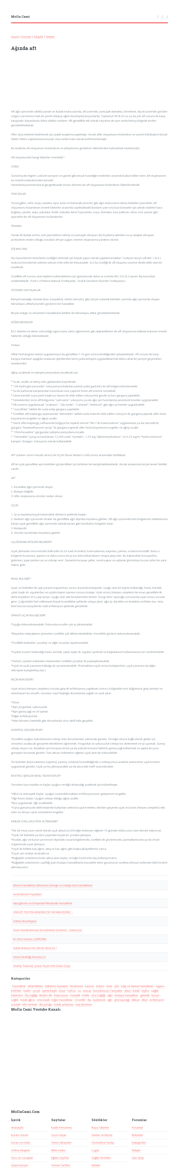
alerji (127, 990)
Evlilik (85, 995)
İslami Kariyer (19, 1165)
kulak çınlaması (64, 1004)
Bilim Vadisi (58, 1150)
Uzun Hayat (58, 1135)
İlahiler (96, 1165)
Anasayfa (17, 1127)
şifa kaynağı (122, 1000)
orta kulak (43, 1000)
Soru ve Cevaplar (22, 1158)
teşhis (145, 990)
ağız (110, 995)
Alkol (144, 1000)
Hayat (15, 37)
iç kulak (15, 1004)
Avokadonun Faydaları (27, 894)
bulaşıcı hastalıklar (126, 995)
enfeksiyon (157, 1000)
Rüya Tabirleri (100, 1127)
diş (89, 1000)
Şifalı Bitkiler (35, 986)
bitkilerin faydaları (56, 986)
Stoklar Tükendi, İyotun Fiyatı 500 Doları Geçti (41, 966)
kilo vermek (30, 1004)
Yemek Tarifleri (60, 1165)
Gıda (109, 986)
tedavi (100, 986)
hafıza (72, 990)
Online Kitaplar (20, 1150)
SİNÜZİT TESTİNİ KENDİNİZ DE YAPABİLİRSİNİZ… (43, 912)
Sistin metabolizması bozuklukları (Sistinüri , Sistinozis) (47, 930)
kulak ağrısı (27, 1000)
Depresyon (61, 995)
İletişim (50, 37)
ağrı (109, 1000)
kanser (89, 986)
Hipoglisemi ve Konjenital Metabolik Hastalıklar (42, 903)
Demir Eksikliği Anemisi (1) (29, 957)
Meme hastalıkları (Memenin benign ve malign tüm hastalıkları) (52, 885)
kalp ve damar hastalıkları (137, 986)
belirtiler (16, 990)
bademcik (99, 1000)
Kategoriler (139, 1142)
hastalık (75, 995)
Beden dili (45, 995)
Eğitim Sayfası (60, 1158)
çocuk (36, 990)
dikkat (135, 1000)
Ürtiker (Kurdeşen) (24, 921)
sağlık (14, 1000)
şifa (116, 986)
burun (155, 995)
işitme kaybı (49, 990)
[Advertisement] (65, 83)
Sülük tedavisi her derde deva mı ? (35, 948)
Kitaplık (38, 37)
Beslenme (76, 986)
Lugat (95, 1150)
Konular (26, 37)
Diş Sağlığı (31, 995)
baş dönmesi (84, 1004)
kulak (136, 990)
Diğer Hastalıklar (62, 1000)
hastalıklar (19, 986)
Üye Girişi (138, 1158)
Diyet (62, 990)
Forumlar (137, 1127)
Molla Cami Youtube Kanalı (36, 1009)
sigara (160, 986)
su (79, 990)
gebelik (145, 995)
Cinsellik (80, 1000)
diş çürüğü (45, 1004)
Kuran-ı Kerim (19, 1135)
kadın (27, 990)
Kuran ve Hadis (20, 1142)
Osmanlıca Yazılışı (103, 1142)
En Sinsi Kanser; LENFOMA (29, 939)
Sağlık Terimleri (101, 1158)
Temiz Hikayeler (61, 1142)
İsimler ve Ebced (102, 1135)
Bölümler (137, 1135)
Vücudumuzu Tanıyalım (107, 990)
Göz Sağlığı (98, 995)
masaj (87, 990)
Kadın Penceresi (61, 1127)
